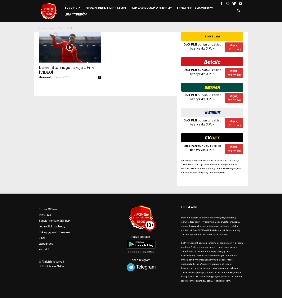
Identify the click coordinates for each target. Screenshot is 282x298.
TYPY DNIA (72, 8)
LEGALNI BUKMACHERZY (195, 8)
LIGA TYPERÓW (76, 14)
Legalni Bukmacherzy (52, 226)
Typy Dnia (45, 215)
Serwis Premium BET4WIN (54, 220)
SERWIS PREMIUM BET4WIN (106, 8)
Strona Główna (48, 209)
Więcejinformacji (234, 47)
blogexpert (45, 77)
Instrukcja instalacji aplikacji (141, 252)
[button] (238, 11)
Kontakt (44, 249)
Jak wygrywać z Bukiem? (54, 232)
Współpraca (46, 243)
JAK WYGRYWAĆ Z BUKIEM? (151, 8)
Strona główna (47, 28)
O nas (42, 238)
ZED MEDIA (58, 266)
